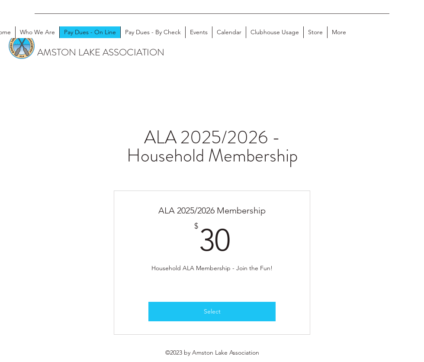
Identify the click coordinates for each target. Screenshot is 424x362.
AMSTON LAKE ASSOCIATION (100, 52)
